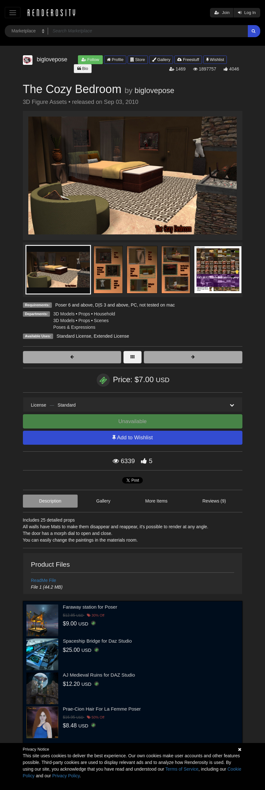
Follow (90, 59)
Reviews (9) (214, 500)
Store (137, 59)
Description (50, 500)
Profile (115, 59)
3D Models (64, 313)
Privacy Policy (66, 775)
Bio (82, 68)
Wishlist (215, 59)
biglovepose (154, 90)
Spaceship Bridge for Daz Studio (97, 641)
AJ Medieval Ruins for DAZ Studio (99, 675)
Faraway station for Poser (90, 607)
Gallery (161, 59)
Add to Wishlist (132, 438)
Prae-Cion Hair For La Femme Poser (102, 709)
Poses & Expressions (74, 327)
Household (104, 313)
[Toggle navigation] (12, 12)
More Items (156, 500)
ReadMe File (43, 580)
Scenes (101, 320)
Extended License (111, 336)
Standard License (74, 336)
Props (84, 313)
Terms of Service (182, 769)
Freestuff (188, 59)
